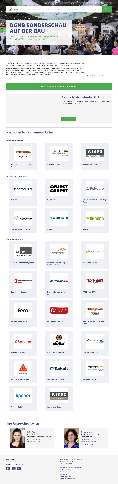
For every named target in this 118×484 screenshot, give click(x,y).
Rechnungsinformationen (67, 479)
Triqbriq (50, 229)
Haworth (14, 200)
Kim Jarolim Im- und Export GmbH (22, 165)
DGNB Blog (74, 4)
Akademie (67, 9)
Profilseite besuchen (34, 445)
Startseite (9, 15)
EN (106, 4)
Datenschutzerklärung (66, 476)
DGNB (47, 9)
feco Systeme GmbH (19, 321)
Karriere (47, 4)
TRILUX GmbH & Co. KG (20, 229)
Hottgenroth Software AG (57, 321)
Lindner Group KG (18, 352)
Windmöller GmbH (90, 164)
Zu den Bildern (69, 119)
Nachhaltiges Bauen (36, 9)
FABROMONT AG (89, 292)
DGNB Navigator (99, 4)
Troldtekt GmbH (53, 164)
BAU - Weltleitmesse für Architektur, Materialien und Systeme (43, 63)
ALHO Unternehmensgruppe (22, 262)
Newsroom (63, 472)
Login (106, 9)
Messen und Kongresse (30, 15)
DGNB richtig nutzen (95, 9)
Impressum (63, 474)
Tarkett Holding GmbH (56, 379)
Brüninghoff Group (18, 292)
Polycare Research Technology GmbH (95, 201)
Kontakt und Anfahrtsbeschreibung (70, 468)
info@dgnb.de (68, 464)
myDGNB (67, 4)
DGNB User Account (57, 4)
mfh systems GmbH (90, 352)
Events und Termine (80, 9)
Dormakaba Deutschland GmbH (56, 293)
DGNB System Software (86, 4)
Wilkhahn (86, 229)
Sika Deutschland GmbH (20, 379)
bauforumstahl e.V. (90, 262)
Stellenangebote (65, 470)
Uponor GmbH (17, 407)
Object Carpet (52, 200)
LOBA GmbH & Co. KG (55, 352)
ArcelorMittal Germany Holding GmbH (56, 263)
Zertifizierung (57, 9)
